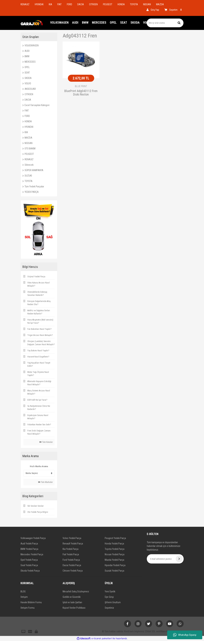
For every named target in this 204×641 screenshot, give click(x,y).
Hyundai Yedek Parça (115, 565)
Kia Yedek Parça (70, 549)
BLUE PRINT (81, 86)
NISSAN (147, 4)
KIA (50, 4)
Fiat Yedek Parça (71, 554)
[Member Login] (152, 9)
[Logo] (32, 23)
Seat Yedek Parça (29, 565)
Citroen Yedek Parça (73, 570)
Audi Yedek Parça (29, 543)
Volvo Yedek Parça (72, 538)
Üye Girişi (109, 597)
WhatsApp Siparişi (184, 635)
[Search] (165, 23)
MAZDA (160, 4)
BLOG (23, 591)
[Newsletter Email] (165, 558)
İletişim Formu (28, 607)
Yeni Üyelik (110, 591)
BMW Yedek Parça (29, 549)
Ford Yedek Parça (71, 559)
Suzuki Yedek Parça (114, 570)
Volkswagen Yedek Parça (33, 538)
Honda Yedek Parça (114, 543)
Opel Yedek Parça (29, 559)
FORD (69, 4)
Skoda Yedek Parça (30, 570)
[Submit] (179, 558)
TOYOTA (134, 4)
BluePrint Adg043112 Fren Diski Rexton (81, 92)
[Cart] (174, 9)
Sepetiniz (109, 607)
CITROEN (93, 4)
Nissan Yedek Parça (114, 554)
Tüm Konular (46, 442)
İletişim (24, 597)
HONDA (121, 4)
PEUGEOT (107, 4)
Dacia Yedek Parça (72, 565)
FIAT (59, 4)
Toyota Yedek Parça (114, 549)
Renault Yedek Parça (73, 543)
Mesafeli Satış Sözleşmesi (76, 591)
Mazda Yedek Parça (114, 559)
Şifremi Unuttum (113, 602)
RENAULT (25, 4)
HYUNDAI (39, 4)
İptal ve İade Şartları (72, 602)
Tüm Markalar (45, 482)
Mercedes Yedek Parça (32, 554)
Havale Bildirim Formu (31, 602)
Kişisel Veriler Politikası (74, 607)
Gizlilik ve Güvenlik (72, 597)
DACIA (80, 4)
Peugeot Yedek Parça (115, 538)
